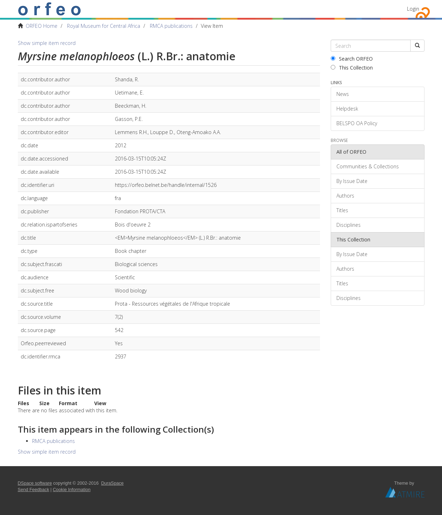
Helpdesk (347, 108)
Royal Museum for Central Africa (103, 25)
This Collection (352, 67)
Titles (342, 210)
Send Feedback (33, 489)
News (342, 94)
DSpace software (35, 483)
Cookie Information (72, 489)
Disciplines (348, 224)
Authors (345, 195)
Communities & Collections (367, 166)
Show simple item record (47, 43)
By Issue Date (351, 181)
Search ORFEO (352, 58)
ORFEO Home (41, 25)
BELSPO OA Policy (356, 123)
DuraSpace (112, 483)
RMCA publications (171, 25)
